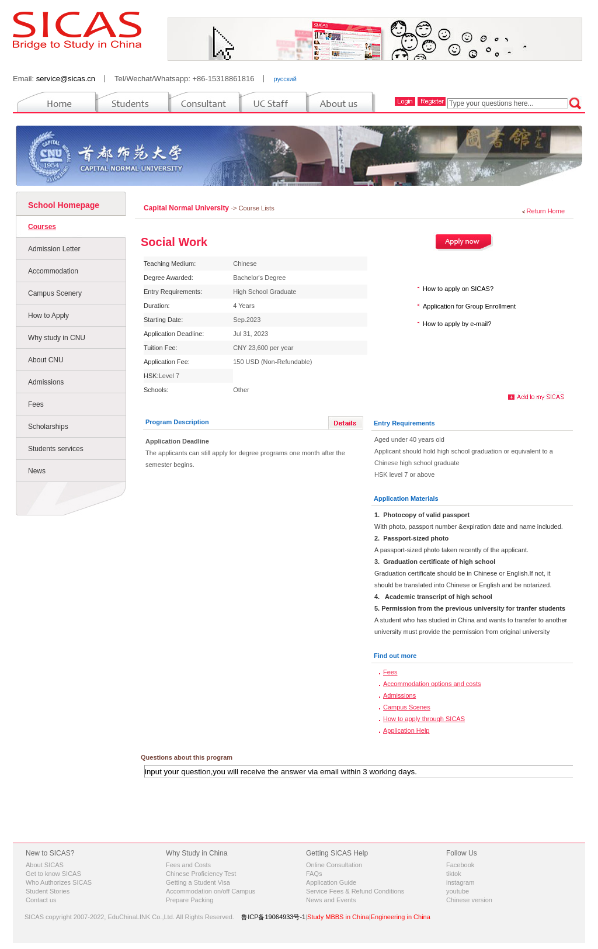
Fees (36, 404)
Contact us (41, 899)
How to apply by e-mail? (457, 323)
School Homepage (63, 205)
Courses (42, 227)
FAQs (314, 873)
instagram (460, 882)
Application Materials (406, 498)
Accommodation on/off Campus (210, 891)
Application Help (406, 730)
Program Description (177, 421)
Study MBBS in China (338, 916)
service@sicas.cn (65, 78)
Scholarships (48, 426)
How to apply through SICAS (424, 718)
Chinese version (469, 899)
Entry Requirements (404, 423)
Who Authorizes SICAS (59, 882)
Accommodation (53, 271)
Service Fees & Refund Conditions (355, 891)
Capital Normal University (187, 208)
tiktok (453, 873)
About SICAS (45, 864)
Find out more (395, 655)
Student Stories (47, 891)
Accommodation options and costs (432, 683)
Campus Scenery (55, 293)
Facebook (460, 864)
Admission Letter (54, 249)
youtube (457, 891)
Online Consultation (334, 864)
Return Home (546, 210)
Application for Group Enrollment (469, 306)
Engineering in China (400, 916)
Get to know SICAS (53, 873)
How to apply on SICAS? (458, 288)
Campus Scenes (406, 707)
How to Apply (48, 315)
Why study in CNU (56, 338)
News (37, 471)
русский (284, 78)
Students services (56, 449)
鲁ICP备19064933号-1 (273, 916)
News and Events (331, 899)
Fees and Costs (188, 864)
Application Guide (331, 882)
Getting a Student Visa (198, 882)
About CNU (46, 360)
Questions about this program (186, 757)
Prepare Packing (189, 899)
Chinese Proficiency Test (201, 873)
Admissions (46, 382)
